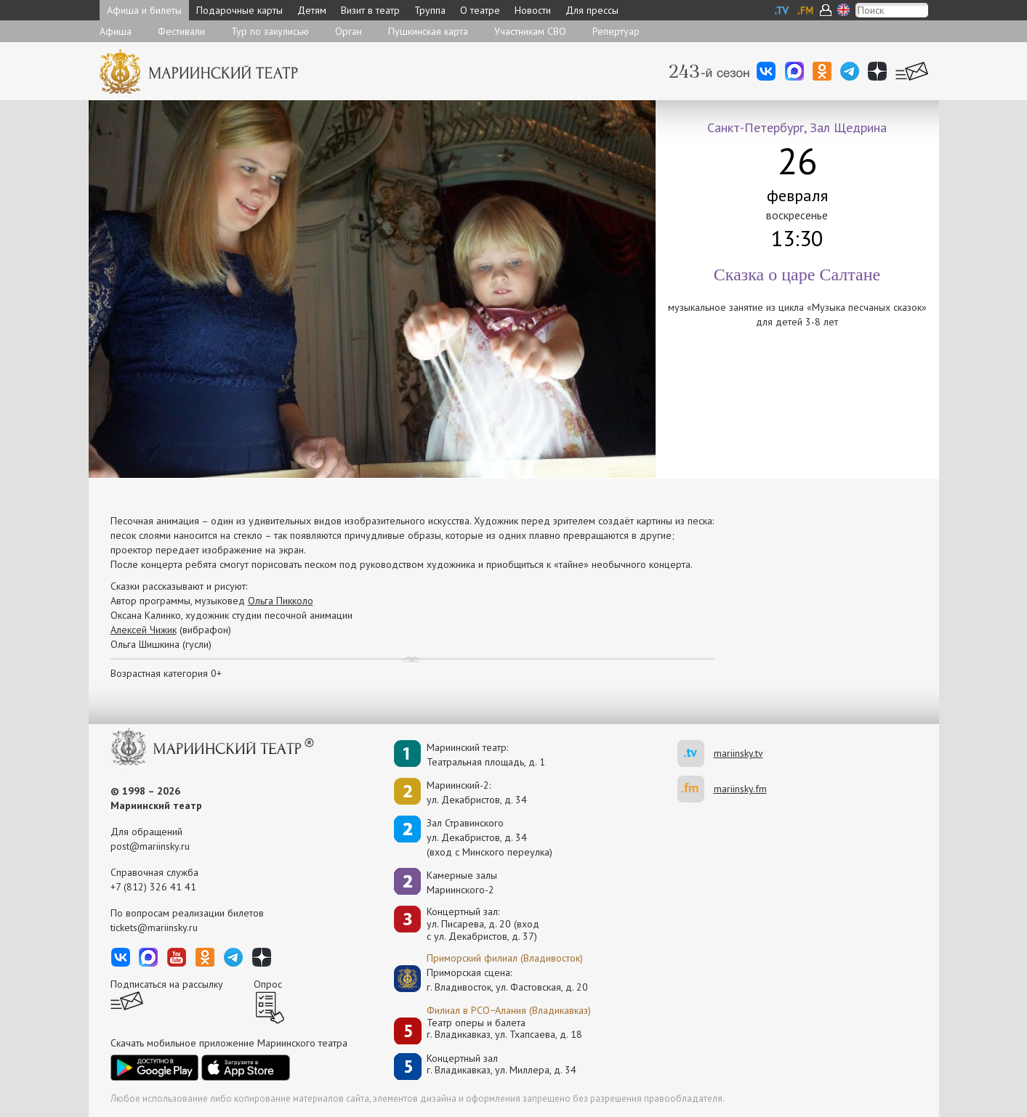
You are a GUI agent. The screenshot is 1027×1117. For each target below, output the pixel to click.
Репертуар (616, 31)
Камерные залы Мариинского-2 (462, 882)
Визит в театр (370, 10)
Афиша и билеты (144, 10)
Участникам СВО (530, 31)
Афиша (116, 31)
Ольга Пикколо (280, 600)
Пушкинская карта (428, 31)
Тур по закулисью (270, 31)
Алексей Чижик (143, 629)
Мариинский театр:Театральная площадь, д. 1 (486, 754)
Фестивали (181, 31)
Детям (311, 10)
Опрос (268, 984)
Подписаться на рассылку (166, 984)
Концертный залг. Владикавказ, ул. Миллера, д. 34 (501, 1064)
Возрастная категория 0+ (166, 673)
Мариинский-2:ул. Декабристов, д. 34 (477, 792)
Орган (348, 31)
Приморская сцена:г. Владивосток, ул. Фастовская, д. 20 (492, 980)
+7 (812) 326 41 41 (153, 886)
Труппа (430, 10)
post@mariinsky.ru (150, 846)
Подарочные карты (239, 10)
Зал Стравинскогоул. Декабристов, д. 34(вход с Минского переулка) (489, 837)
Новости (533, 10)
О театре (480, 10)
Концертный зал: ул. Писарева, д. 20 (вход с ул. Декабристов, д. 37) (483, 924)
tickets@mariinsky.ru (154, 927)
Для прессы (592, 10)
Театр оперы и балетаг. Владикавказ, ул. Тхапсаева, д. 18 (504, 1029)
